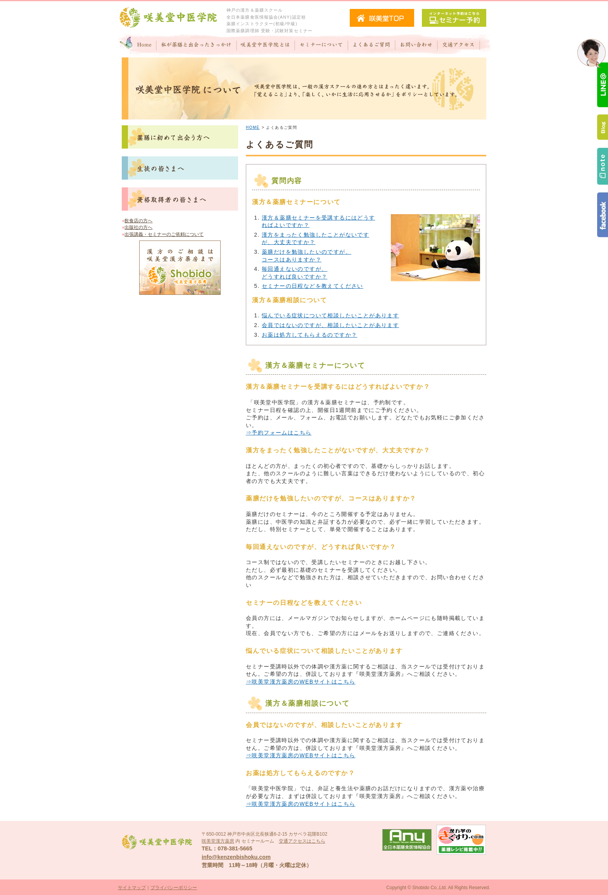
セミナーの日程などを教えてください (312, 286)
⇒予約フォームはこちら (278, 432)
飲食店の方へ (138, 220)
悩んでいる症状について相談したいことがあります (330, 315)
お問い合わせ (416, 45)
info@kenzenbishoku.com (236, 857)
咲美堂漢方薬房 (218, 841)
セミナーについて (321, 45)
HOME (253, 127)
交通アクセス (463, 45)
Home (137, 45)
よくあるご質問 (371, 45)
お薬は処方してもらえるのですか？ (309, 335)
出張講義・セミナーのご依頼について (164, 234)
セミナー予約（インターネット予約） (454, 18)
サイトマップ (132, 887)
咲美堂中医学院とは (266, 45)
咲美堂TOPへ (382, 18)
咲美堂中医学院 (168, 17)
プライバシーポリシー (173, 887)
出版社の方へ (138, 227)
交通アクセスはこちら (302, 841)
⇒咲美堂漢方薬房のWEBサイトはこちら (301, 682)
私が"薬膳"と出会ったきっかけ (197, 45)
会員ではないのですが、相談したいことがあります (330, 325)
